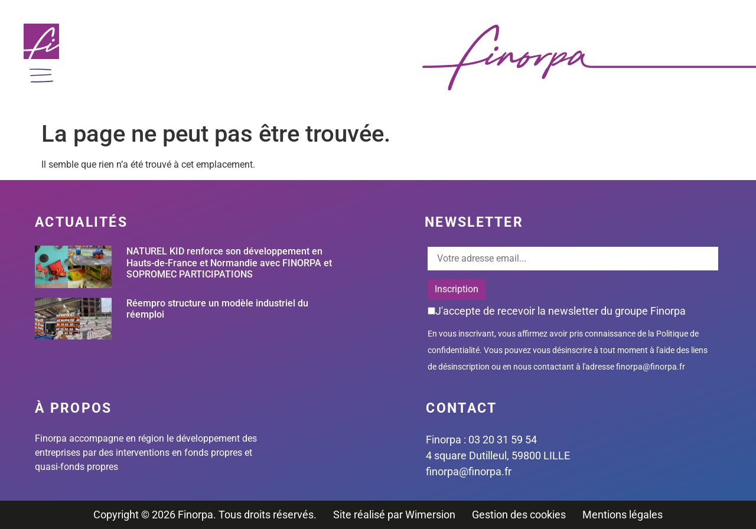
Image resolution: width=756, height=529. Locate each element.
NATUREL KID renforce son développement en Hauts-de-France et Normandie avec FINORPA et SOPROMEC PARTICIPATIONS (229, 262)
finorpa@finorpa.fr (650, 366)
